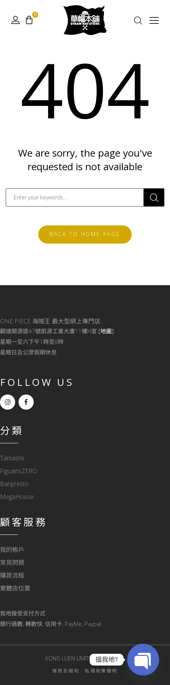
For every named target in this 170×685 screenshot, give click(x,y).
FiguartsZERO (18, 471)
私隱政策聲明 (101, 671)
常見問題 (12, 562)
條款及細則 (66, 671)
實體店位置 (15, 588)
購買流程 (12, 575)
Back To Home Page (85, 234)
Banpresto (14, 484)
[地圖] (106, 331)
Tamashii (12, 458)
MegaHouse (17, 496)
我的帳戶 (12, 549)
